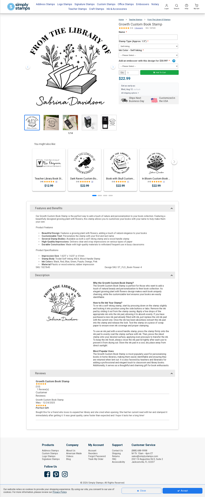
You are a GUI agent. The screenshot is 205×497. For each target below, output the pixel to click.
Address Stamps (50, 450)
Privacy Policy (60, 492)
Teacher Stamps (135, 19)
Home (121, 19)
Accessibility (118, 462)
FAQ (114, 459)
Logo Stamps (48, 456)
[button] (94, 195)
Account (92, 450)
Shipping (116, 453)
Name (123, 32)
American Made (74, 453)
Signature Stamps (51, 459)
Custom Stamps (50, 453)
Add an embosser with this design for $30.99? (144, 60)
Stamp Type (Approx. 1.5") (133, 41)
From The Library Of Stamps (158, 19)
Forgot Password (97, 456)
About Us (70, 450)
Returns (116, 456)
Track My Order (95, 459)
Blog (68, 459)
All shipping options (130, 93)
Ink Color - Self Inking (131, 50)
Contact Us (117, 450)
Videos (69, 456)
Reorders (93, 453)
